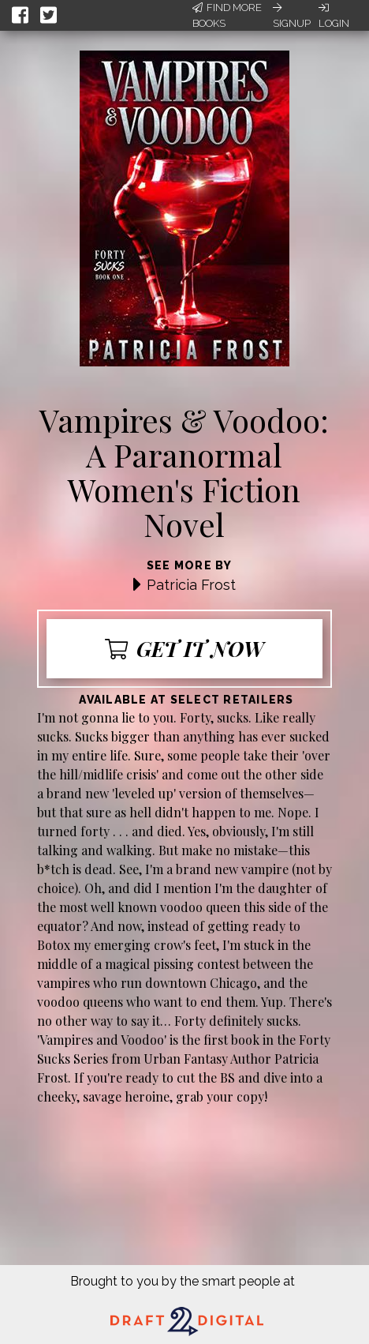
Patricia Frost (191, 584)
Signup (292, 15)
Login (334, 15)
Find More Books (227, 15)
